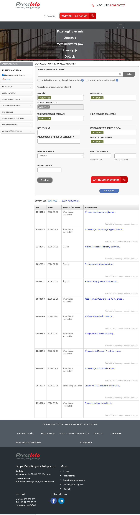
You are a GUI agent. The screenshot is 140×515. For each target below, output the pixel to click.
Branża (41, 93)
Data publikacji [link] (7, 112)
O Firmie (116, 433)
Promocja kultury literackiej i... (98, 403)
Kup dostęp (109, 191)
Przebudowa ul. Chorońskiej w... (99, 264)
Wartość (52, 201)
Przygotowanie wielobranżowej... (99, 334)
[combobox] (60, 97)
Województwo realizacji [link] (11, 99)
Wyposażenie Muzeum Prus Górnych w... (103, 351)
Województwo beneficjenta (105, 128)
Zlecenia (70, 37)
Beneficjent (43, 128)
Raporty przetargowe (73, 484)
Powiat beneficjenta (101, 137)
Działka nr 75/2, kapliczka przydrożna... (102, 386)
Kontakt (86, 442)
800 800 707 (117, 5)
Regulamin (48, 433)
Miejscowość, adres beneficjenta (55, 137)
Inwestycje (70, 50)
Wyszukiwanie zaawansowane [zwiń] (54, 87)
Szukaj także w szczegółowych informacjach (59, 80)
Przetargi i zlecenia (70, 31)
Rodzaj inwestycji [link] (8, 93)
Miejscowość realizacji (103, 114)
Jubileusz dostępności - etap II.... (99, 316)
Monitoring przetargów (74, 480)
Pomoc (98, 433)
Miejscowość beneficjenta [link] (12, 131)
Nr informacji (45, 166)
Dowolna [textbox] (43, 156)
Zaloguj (49, 16)
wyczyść (8, 79)
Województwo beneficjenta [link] (13, 118)
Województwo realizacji (51, 114)
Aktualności (26, 433)
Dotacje (70, 56)
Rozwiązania (69, 475)
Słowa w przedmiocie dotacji (51, 69)
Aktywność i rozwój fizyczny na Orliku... (102, 247)
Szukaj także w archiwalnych (100, 80)
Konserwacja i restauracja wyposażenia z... (104, 229)
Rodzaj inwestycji (47, 103)
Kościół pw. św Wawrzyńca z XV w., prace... (104, 299)
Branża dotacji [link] (7, 87)
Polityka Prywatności (74, 433)
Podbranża (96, 93)
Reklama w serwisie (28, 442)
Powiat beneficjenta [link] (9, 125)
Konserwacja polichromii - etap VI (100, 368)
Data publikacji (45, 151)
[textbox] (52, 97)
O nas (66, 471)
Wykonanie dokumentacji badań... (100, 212)
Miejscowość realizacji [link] (11, 106)
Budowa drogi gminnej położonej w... (101, 282)
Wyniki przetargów (70, 44)
